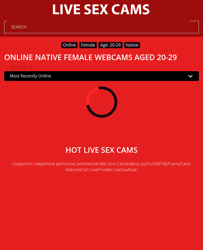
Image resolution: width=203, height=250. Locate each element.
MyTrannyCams (176, 164)
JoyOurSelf (151, 164)
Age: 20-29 (110, 45)
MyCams (108, 164)
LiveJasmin (22, 164)
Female (88, 45)
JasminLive (66, 164)
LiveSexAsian (126, 170)
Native (132, 45)
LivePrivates (101, 170)
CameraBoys (128, 164)
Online (69, 45)
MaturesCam (77, 170)
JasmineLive (88, 164)
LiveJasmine (44, 164)
